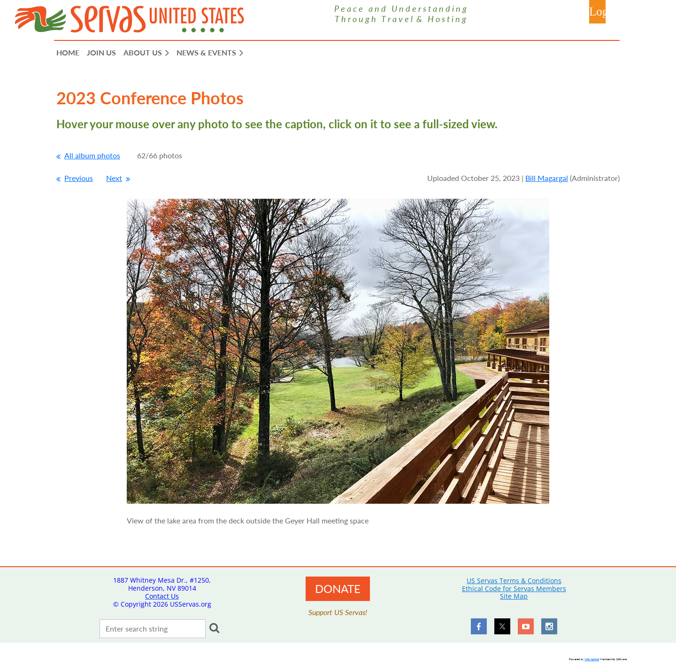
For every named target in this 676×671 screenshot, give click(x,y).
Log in (597, 11)
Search (214, 627)
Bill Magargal (546, 177)
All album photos (92, 155)
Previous (78, 177)
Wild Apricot (591, 659)
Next (114, 177)
